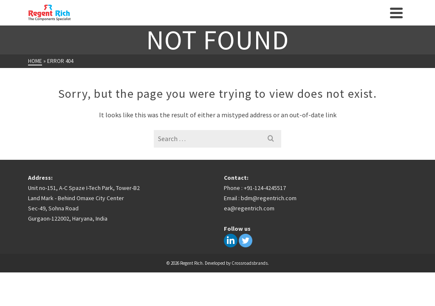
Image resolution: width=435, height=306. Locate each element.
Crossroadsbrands (250, 263)
